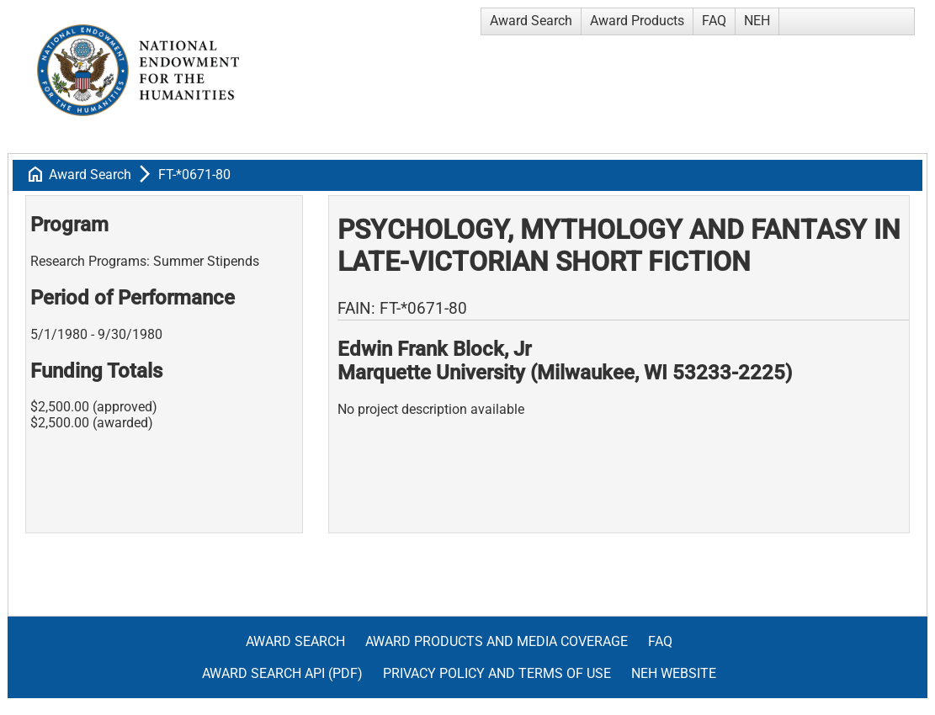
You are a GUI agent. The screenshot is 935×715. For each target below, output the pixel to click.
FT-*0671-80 (194, 175)
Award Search (531, 21)
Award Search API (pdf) (282, 673)
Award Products (637, 21)
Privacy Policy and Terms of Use (497, 673)
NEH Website (673, 673)
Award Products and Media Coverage (496, 641)
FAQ (714, 21)
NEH (757, 21)
